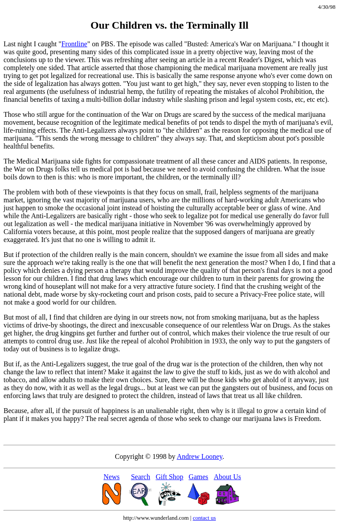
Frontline (74, 44)
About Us (227, 476)
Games (198, 476)
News (112, 476)
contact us (204, 517)
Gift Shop (170, 476)
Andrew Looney (199, 456)
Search (141, 476)
